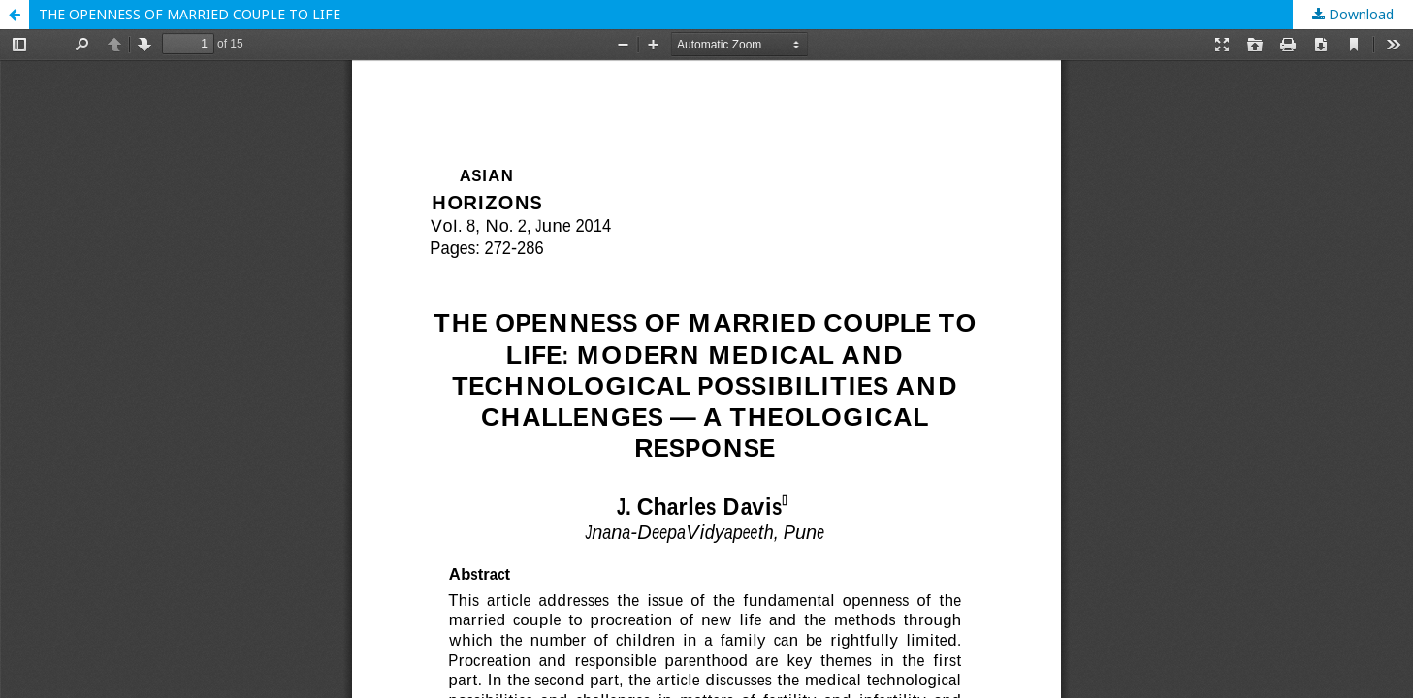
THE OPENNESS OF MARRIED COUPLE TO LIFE (189, 14)
